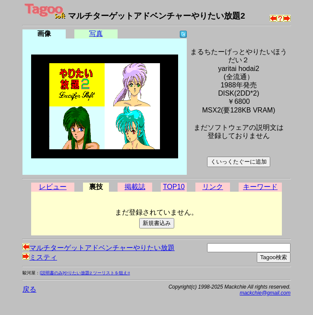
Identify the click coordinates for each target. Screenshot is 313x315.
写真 (96, 33)
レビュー (53, 186)
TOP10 (174, 186)
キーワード (260, 186)
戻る (29, 289)
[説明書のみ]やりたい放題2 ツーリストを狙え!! (85, 272)
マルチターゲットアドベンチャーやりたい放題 (98, 247)
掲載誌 (135, 186)
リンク (212, 186)
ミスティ (39, 257)
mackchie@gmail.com (265, 293)
